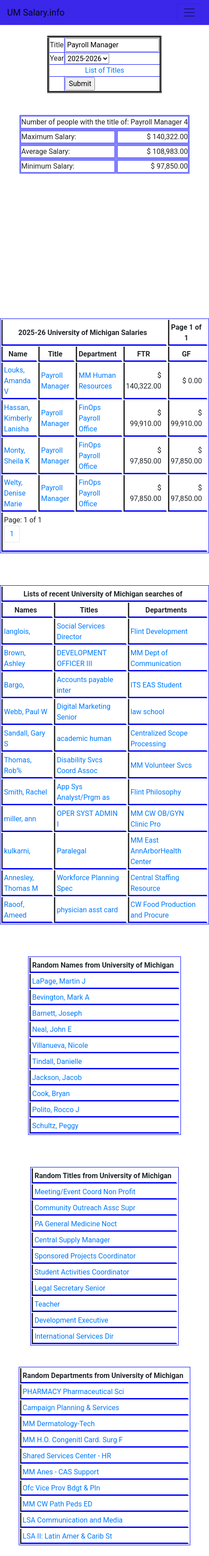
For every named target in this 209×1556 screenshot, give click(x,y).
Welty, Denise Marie (14, 493)
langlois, (17, 631)
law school (147, 712)
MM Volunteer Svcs (161, 765)
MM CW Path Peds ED (58, 1504)
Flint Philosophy (156, 792)
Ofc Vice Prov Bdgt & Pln (61, 1488)
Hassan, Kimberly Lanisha (18, 418)
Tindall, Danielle (57, 1061)
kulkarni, (17, 851)
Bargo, (14, 685)
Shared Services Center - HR (67, 1456)
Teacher (47, 1304)
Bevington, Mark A (61, 997)
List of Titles (104, 70)
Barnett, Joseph (57, 1013)
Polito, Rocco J (55, 1109)
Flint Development (159, 631)
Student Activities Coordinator (81, 1272)
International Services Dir (74, 1336)
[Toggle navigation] (189, 12)
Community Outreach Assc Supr (84, 1208)
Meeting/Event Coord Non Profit (84, 1192)
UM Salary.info (36, 12)
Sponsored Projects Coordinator (84, 1256)
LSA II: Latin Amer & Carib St (67, 1536)
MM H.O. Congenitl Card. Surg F (73, 1440)
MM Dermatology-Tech (59, 1423)
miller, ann (20, 819)
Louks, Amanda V (17, 381)
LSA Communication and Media (73, 1520)
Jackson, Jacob (57, 1077)
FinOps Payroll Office (89, 418)
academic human (84, 738)
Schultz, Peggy (55, 1125)
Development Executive (71, 1320)
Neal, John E (51, 1029)
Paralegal (71, 851)
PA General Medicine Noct (75, 1224)
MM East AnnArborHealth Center (156, 851)
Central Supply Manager (72, 1240)
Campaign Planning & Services (71, 1407)
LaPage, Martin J (59, 981)
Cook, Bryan (51, 1093)
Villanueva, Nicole (60, 1045)
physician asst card (87, 910)
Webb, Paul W (25, 712)
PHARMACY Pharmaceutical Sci (73, 1391)
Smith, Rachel (25, 792)
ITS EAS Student (156, 685)
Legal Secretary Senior (69, 1288)
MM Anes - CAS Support (61, 1472)
